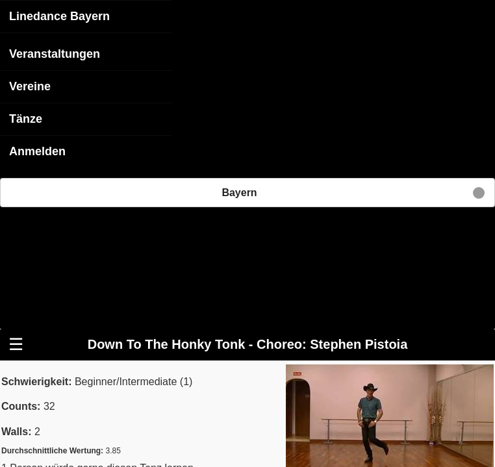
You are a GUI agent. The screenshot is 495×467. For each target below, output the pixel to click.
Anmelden (37, 150)
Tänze (25, 118)
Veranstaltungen (54, 53)
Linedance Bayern (59, 15)
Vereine (30, 85)
